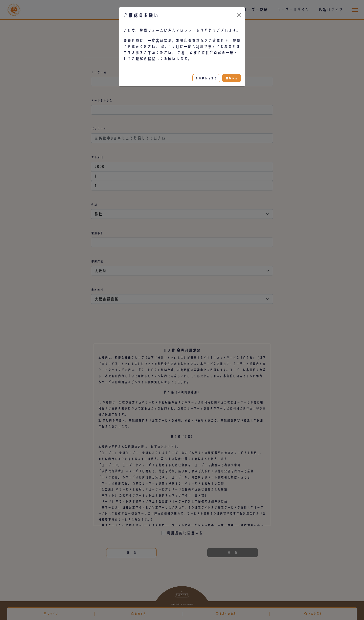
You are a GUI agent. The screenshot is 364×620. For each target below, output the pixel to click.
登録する (231, 78)
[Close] (239, 15)
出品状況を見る (206, 78)
